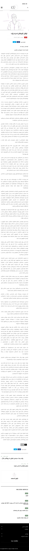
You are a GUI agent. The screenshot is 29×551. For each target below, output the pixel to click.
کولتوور (26, 37)
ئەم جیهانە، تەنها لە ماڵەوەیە (22, 518)
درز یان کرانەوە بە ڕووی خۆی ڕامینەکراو (20, 510)
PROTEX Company (8, 548)
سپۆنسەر (26, 529)
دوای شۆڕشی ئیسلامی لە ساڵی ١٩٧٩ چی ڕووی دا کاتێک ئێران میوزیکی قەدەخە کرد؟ (14, 503)
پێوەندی (26, 534)
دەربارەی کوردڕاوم (24, 536)
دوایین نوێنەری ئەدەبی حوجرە (21, 466)
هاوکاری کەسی (25, 527)
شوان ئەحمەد (17, 37)
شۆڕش (27, 495)
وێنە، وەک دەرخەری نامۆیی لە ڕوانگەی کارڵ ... (12, 458)
